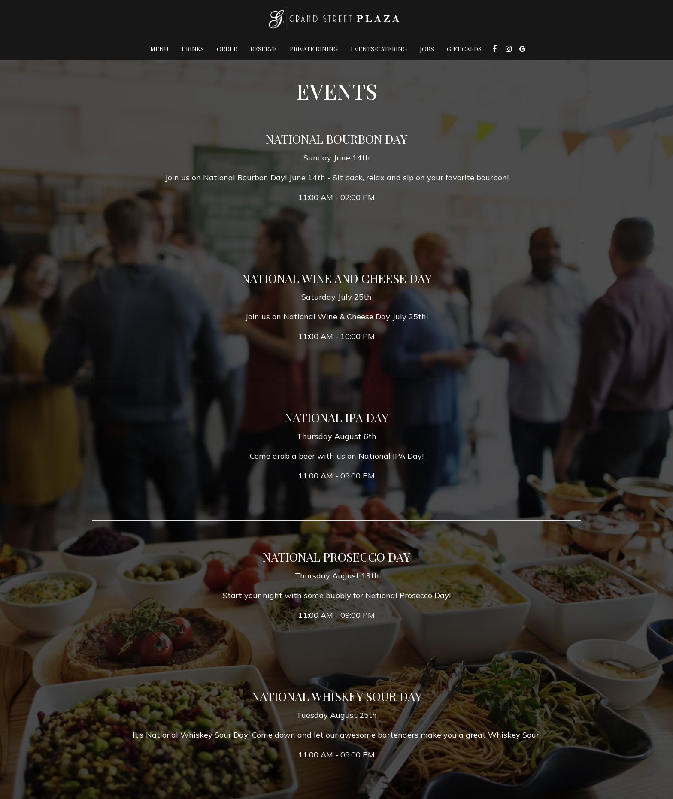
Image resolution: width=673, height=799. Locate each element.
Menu (159, 49)
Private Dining (314, 49)
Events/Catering (379, 49)
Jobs (427, 49)
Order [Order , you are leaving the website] (227, 49)
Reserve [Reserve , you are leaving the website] (263, 49)
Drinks (193, 49)
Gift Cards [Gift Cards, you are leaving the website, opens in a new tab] (464, 49)
